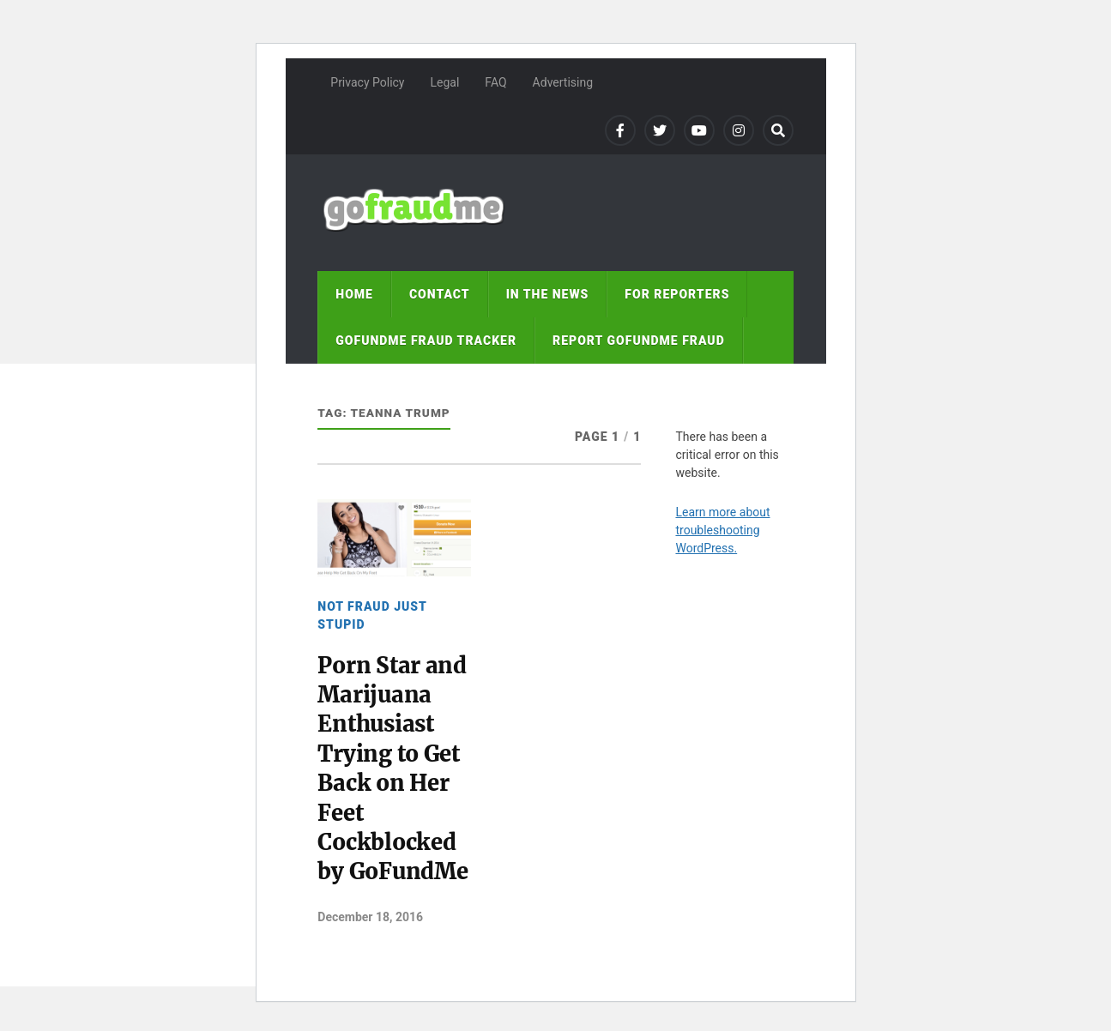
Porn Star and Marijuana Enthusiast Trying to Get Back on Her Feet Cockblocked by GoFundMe (392, 769)
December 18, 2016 (370, 917)
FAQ (495, 82)
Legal (444, 82)
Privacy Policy (367, 82)
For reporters (677, 294)
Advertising (563, 82)
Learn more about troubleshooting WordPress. (722, 530)
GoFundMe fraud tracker (425, 340)
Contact (439, 294)
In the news (547, 294)
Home (354, 294)
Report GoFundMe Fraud (638, 340)
